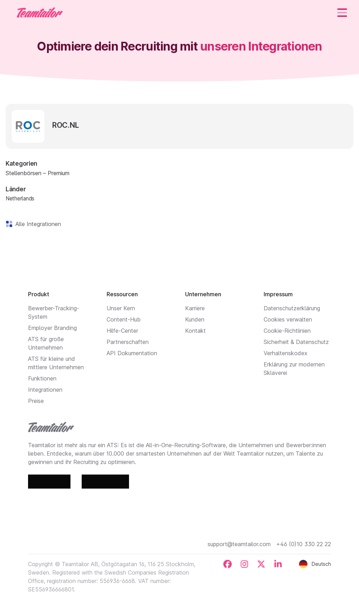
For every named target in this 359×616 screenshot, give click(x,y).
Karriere (195, 308)
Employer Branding (52, 327)
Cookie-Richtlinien (287, 330)
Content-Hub (124, 319)
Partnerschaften (128, 341)
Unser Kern (121, 308)
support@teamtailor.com (239, 544)
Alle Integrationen (37, 223)
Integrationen (45, 389)
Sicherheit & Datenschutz (296, 341)
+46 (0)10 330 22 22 (303, 544)
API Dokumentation (132, 353)
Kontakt (195, 330)
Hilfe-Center (122, 330)
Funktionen (42, 378)
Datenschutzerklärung (292, 308)
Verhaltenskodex (285, 353)
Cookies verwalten (288, 319)
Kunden (194, 319)
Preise (36, 400)
